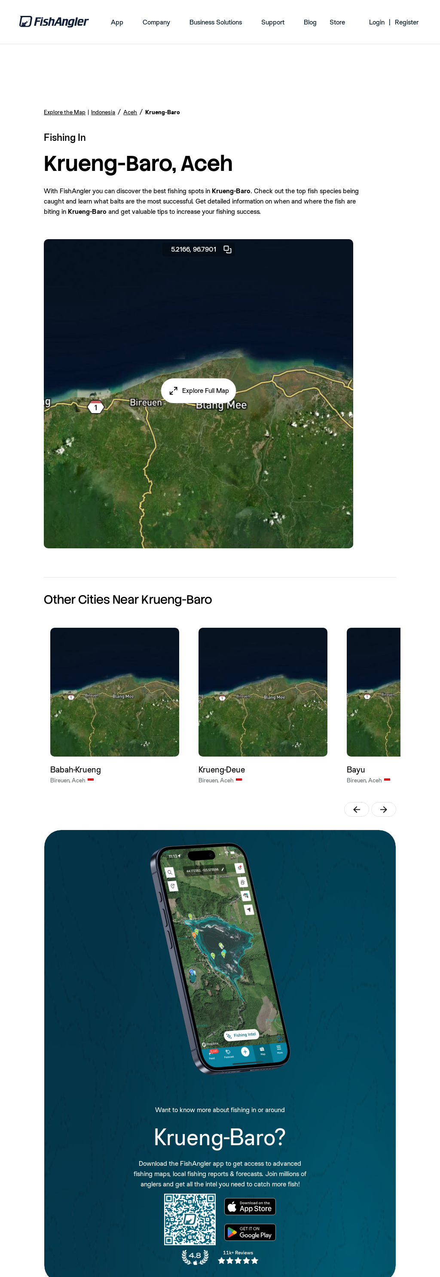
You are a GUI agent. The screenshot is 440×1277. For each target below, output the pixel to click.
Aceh (130, 112)
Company (156, 22)
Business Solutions (215, 22)
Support (272, 22)
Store (337, 22)
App (117, 22)
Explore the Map (65, 112)
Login (377, 22)
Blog (310, 22)
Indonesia (103, 112)
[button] (198, 390)
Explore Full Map (205, 390)
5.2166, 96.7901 (202, 249)
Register (407, 22)
